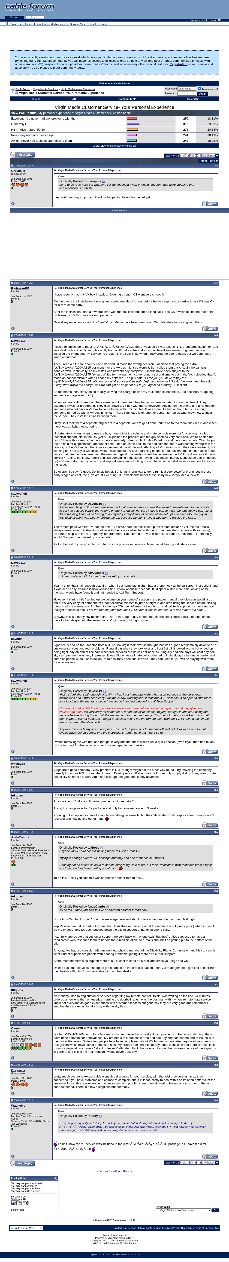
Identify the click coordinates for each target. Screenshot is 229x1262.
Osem (15, 1028)
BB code (15, 1196)
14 (203, 155)
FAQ (73, 99)
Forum (14, 17)
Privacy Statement (182, 1228)
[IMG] (14, 1201)
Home (28, 24)
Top (217, 1228)
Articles (35, 17)
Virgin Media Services (45, 89)
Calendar (192, 99)
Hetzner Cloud (133, 1254)
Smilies (14, 1199)
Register (35, 99)
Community (127, 99)
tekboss (17, 795)
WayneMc (18, 1105)
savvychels (19, 493)
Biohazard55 (20, 288)
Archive (166, 1228)
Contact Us (120, 1228)
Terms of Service (203, 1228)
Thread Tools (207, 160)
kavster (16, 638)
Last (211, 155)
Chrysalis (18, 170)
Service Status (136, 1228)
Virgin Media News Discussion (78, 89)
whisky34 (18, 764)
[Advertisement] (173, 9)
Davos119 (18, 340)
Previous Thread (107, 1171)
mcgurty (17, 989)
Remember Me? (208, 89)
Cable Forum (22, 89)
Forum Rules (17, 1210)
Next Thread (124, 1171)
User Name (171, 88)
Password (170, 93)
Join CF (216, 20)
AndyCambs (20, 837)
